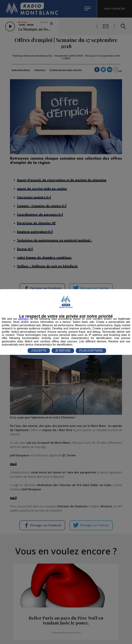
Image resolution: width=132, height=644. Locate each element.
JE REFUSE (63, 350)
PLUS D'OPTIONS (91, 350)
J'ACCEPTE (38, 350)
